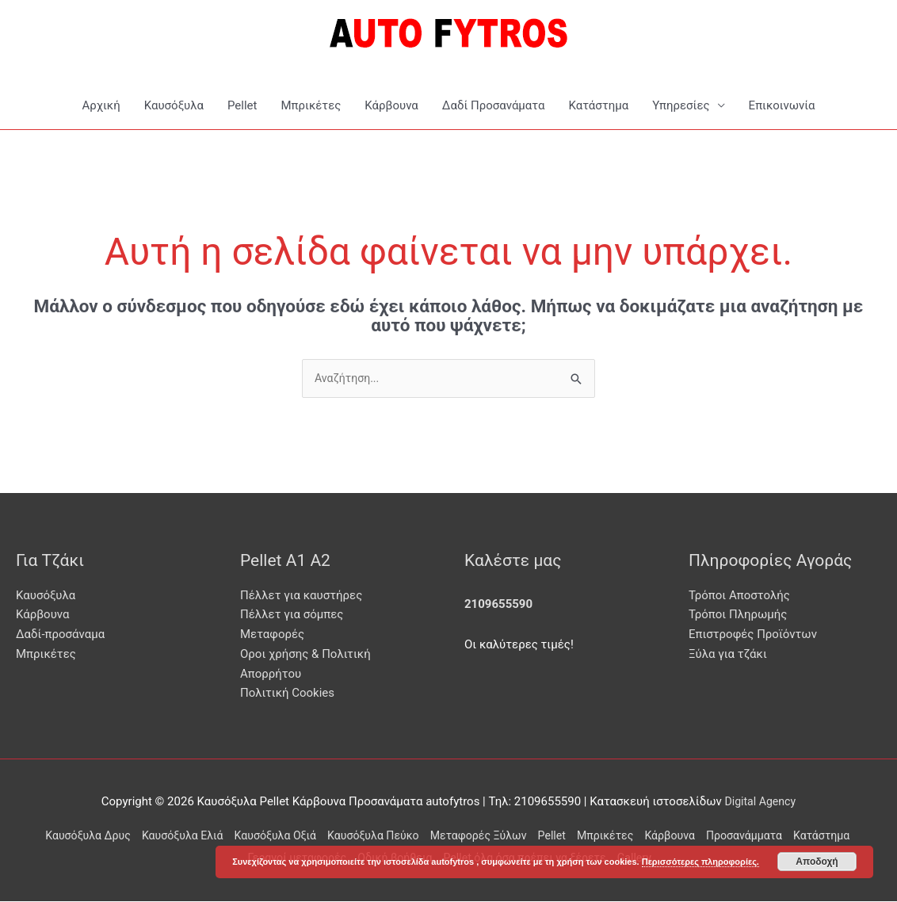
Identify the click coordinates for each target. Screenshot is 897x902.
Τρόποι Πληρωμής (738, 616)
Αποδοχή (817, 861)
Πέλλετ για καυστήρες (301, 596)
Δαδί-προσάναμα (60, 636)
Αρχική (101, 105)
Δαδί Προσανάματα (493, 105)
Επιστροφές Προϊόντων (753, 636)
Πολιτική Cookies (287, 694)
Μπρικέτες (311, 105)
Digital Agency (760, 803)
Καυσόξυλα (174, 105)
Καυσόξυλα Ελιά (199, 836)
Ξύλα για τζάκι (728, 655)
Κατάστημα (598, 105)
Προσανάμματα (796, 836)
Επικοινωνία (782, 105)
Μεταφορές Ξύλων (514, 836)
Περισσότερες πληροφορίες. (700, 861)
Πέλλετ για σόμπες (291, 616)
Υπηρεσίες (680, 105)
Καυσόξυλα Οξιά (298, 836)
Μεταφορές (272, 636)
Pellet (242, 105)
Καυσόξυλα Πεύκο (402, 836)
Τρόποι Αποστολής (739, 596)
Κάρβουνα (391, 105)
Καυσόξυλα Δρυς (99, 836)
